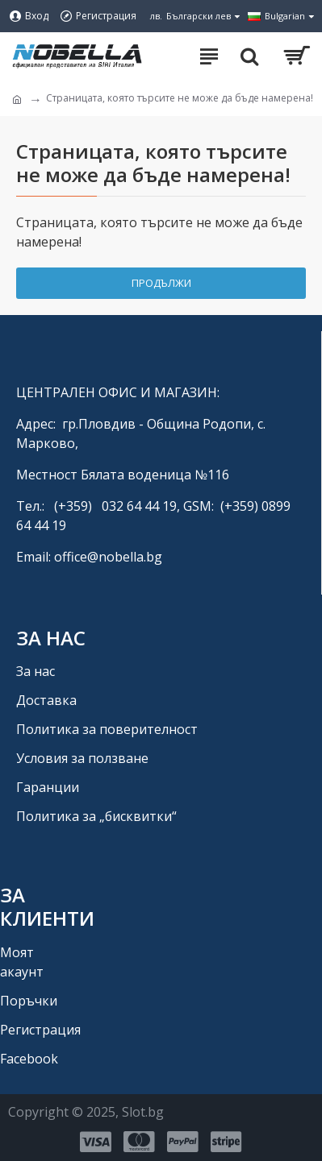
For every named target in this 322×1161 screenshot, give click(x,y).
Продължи (161, 283)
